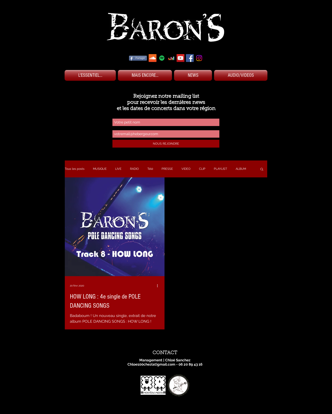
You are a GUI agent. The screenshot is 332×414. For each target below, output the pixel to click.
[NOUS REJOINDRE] (165, 144)
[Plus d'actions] (158, 285)
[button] (262, 169)
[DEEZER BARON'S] (171, 58)
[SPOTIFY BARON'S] (162, 58)
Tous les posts (74, 168)
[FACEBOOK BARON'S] (190, 58)
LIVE (118, 168)
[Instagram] (199, 58)
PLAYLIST (220, 168)
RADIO (134, 168)
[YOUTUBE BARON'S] (180, 58)
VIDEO (186, 168)
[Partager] (138, 58)
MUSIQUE (100, 168)
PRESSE (167, 168)
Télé (150, 168)
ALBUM (241, 168)
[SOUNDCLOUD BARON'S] (152, 58)
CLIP (202, 168)
